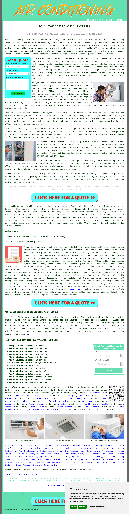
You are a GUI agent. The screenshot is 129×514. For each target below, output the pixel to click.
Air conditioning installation (21, 206)
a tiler (62, 404)
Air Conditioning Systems (33, 457)
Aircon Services (104, 445)
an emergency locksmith (76, 396)
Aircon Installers (22, 445)
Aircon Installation (67, 451)
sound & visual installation (30, 396)
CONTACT (109, 20)
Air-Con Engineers (83, 445)
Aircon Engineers (104, 448)
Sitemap (6, 494)
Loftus (60, 206)
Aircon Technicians (72, 454)
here (28, 334)
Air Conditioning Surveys (100, 454)
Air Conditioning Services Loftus (31, 340)
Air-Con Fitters (25, 454)
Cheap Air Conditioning (58, 448)
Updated (32, 494)
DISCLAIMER (119, 20)
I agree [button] (73, 506)
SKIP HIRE (87, 401)
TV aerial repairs (42, 398)
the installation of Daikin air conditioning (84, 278)
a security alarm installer (94, 404)
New (12, 494)
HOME (87, 20)
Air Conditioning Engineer (30, 462)
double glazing (36, 407)
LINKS (94, 20)
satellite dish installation (44, 410)
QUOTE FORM (75, 289)
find (13, 317)
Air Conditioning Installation (52, 445)
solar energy (92, 407)
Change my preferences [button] (96, 506)
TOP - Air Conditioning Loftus (21, 474)
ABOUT (101, 20)
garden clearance (75, 398)
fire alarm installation (55, 401)
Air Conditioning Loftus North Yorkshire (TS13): (32, 40)
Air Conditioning (92, 457)
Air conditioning (72, 328)
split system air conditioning (64, 264)
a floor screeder (35, 404)
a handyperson (65, 407)
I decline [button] (82, 506)
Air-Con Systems (83, 448)
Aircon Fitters (22, 465)
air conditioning (91, 220)
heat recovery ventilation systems (33, 267)
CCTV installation (94, 393)
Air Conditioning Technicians (98, 451)
